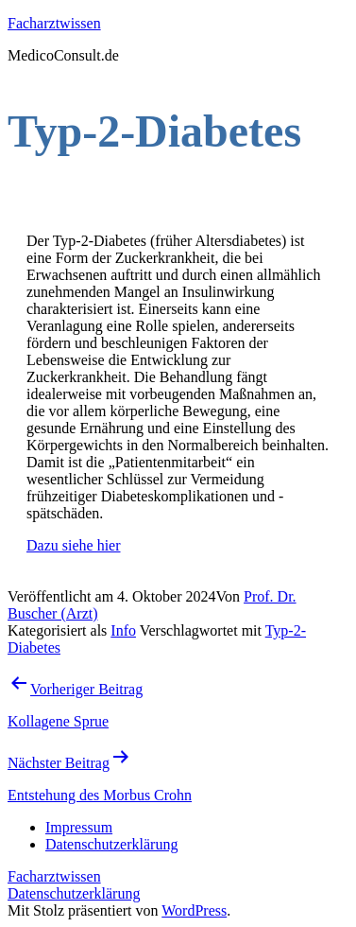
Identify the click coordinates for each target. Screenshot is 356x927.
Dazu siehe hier (73, 545)
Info (123, 630)
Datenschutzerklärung (74, 893)
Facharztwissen (54, 23)
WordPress (194, 910)
